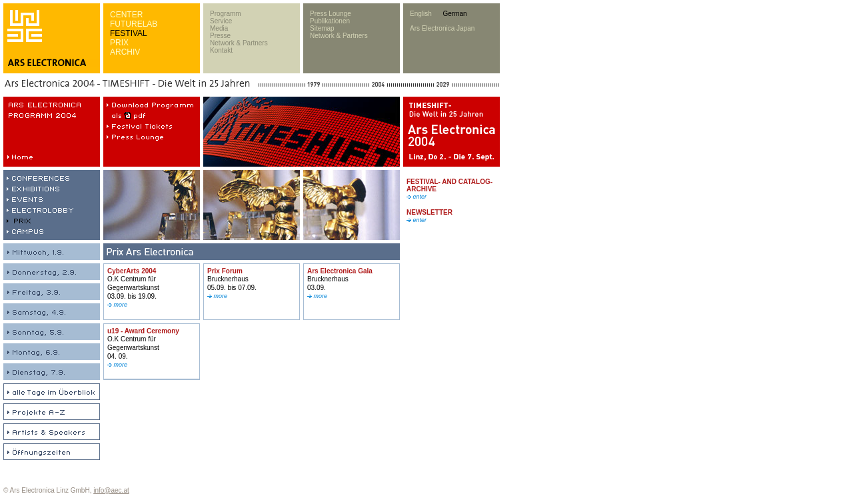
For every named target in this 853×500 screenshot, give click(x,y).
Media (219, 28)
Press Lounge (330, 13)
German (454, 13)
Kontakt (221, 50)
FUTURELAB (133, 24)
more (117, 304)
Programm (225, 13)
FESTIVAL (128, 33)
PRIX (119, 42)
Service (221, 21)
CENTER (126, 14)
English (421, 13)
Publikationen (330, 21)
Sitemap (322, 28)
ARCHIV (125, 52)
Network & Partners (239, 43)
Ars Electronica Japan (442, 28)
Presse (220, 35)
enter (416, 196)
